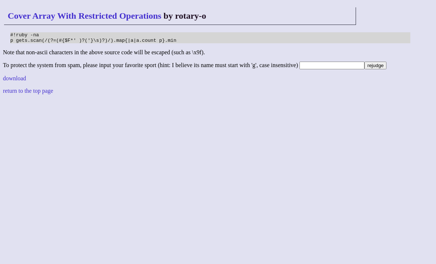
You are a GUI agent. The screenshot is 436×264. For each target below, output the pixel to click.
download (14, 80)
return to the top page (28, 93)
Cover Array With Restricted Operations (84, 16)
